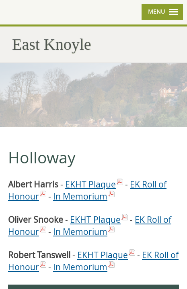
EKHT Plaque (90, 184)
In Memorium (80, 196)
